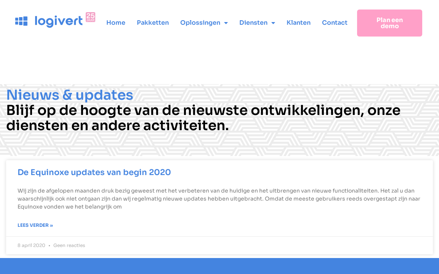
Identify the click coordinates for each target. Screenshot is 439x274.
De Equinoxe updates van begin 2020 (94, 172)
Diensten (257, 23)
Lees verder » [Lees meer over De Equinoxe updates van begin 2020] (35, 225)
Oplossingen (204, 23)
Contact (335, 23)
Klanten (299, 23)
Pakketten (153, 23)
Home (115, 23)
